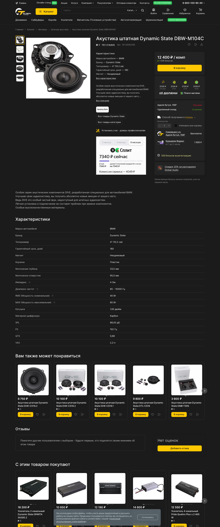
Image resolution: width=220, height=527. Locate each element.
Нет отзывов (108, 44)
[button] (204, 391)
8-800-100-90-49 (192, 3)
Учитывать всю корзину (188, 125)
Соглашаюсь (148, 517)
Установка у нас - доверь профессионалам (123, 130)
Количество (162, 121)
